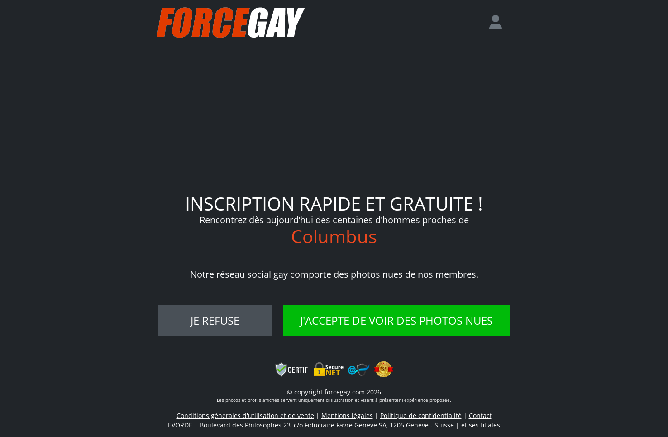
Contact (480, 415)
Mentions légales (347, 415)
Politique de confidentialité (421, 415)
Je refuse (215, 320)
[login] (499, 23)
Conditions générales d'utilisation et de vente (245, 415)
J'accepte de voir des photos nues (396, 320)
